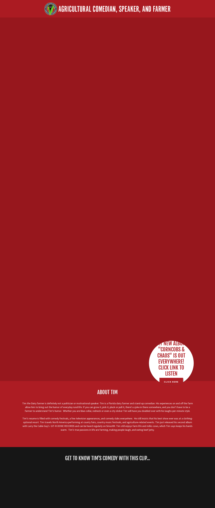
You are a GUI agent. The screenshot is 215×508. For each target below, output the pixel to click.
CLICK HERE (171, 381)
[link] (107, 8)
